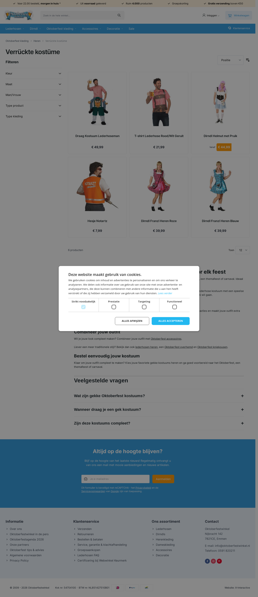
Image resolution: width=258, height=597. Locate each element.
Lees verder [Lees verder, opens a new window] (165, 293)
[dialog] (129, 298)
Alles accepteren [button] (170, 321)
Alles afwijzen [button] (132, 321)
